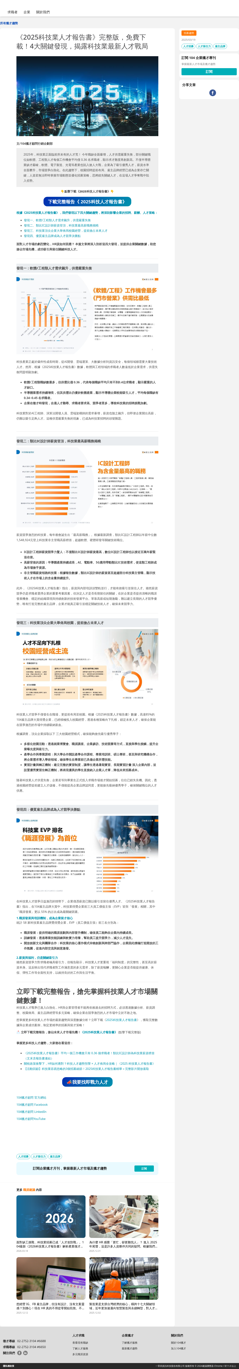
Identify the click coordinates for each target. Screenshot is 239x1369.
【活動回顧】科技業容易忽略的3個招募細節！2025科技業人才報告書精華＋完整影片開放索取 (86, 1069)
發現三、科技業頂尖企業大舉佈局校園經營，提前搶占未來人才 (66, 231)
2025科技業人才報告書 (121, 1020)
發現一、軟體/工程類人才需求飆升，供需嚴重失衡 (57, 220)
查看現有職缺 (80, 1342)
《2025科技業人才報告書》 (99, 1032)
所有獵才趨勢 (9, 23)
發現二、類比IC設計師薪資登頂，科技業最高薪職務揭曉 (61, 225)
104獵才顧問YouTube (31, 1119)
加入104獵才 (178, 1348)
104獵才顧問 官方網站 (31, 1097)
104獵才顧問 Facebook (32, 1105)
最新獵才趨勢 (129, 1348)
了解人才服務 (80, 1348)
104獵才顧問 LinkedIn (31, 1112)
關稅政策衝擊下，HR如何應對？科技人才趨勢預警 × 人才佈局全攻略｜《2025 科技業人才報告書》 (89, 1063)
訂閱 (209, 71)
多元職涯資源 (80, 1354)
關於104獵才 (178, 1342)
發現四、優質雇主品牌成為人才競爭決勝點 (52, 236)
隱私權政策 (8, 1366)
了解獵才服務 (129, 1342)
